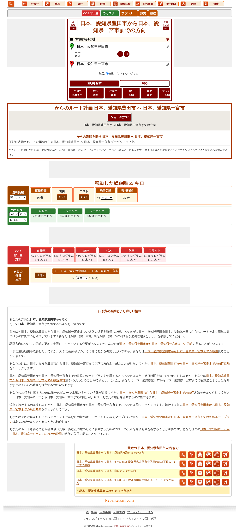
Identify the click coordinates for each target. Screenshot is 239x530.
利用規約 (119, 512)
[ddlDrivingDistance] (20, 197)
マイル (123, 73)
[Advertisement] (36, 43)
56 (166, 25)
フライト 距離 (167, 93)
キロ (135, 73)
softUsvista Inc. (122, 526)
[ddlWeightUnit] (23, 214)
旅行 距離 (131, 93)
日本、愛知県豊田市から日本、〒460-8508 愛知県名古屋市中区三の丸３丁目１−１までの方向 (126, 463)
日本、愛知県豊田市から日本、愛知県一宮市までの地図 (181, 351)
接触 (94, 512)
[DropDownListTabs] (119, 39)
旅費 (143, 13)
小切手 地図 (113, 93)
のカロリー (110, 13)
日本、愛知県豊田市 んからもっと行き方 (105, 490)
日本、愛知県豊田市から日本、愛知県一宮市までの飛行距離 (190, 363)
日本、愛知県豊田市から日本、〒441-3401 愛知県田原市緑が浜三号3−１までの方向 (125, 482)
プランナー (128, 13)
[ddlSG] (18, 220)
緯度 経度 (149, 93)
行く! (62, 197)
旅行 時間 (95, 93)
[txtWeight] (14, 214)
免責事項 (105, 512)
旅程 (153, 13)
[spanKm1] (82, 278)
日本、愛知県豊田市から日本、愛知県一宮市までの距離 (156, 343)
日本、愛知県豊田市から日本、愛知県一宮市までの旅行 (157, 392)
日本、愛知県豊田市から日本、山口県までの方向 (106, 470)
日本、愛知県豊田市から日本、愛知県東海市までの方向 (110, 452)
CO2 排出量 (91, 13)
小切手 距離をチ (77, 93)
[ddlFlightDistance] (107, 198)
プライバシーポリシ (140, 512)
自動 (111, 73)
